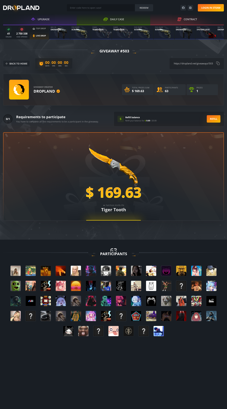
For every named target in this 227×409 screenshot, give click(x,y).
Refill (213, 118)
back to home (16, 63)
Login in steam (210, 7)
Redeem (144, 7)
